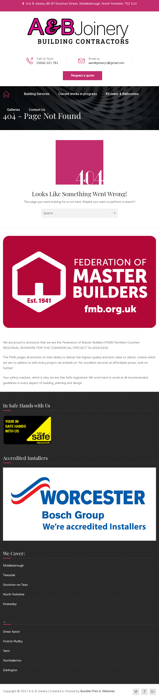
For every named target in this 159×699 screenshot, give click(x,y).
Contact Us (37, 110)
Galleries (13, 110)
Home (9, 94)
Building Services (36, 94)
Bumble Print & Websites (97, 691)
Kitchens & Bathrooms (122, 94)
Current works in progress (77, 94)
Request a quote (82, 75)
